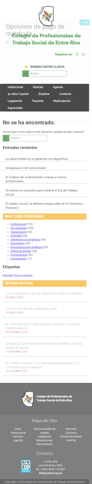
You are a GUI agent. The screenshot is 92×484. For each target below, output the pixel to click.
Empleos (44, 87)
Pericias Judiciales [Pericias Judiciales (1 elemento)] (23, 265)
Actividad (16, 225)
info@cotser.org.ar (51, 463)
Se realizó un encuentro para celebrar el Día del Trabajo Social (42, 182)
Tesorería (37, 94)
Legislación (15, 94)
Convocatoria (19, 244)
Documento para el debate (26, 236)
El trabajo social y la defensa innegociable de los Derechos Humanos (44, 195)
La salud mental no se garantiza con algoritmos (37, 152)
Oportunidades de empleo (46, 420)
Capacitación (19, 221)
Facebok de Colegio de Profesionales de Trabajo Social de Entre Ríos (80, 54)
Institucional (15, 80)
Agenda (58, 80)
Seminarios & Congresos (25, 229)
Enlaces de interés (73, 426)
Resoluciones (46, 430)
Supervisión (15, 101)
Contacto (65, 87)
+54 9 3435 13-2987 (54, 459)
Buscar (47, 67)
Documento (18, 232)
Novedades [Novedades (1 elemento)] (8, 265)
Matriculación (61, 94)
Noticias (38, 80)
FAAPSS (73, 430)
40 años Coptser (18, 87)
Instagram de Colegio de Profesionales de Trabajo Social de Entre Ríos (86, 54)
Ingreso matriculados (25, 66)
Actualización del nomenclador (26, 161)
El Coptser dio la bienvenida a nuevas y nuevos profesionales (45, 171)
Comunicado (18, 248)
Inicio (18, 418)
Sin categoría (18, 217)
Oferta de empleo (21, 240)
